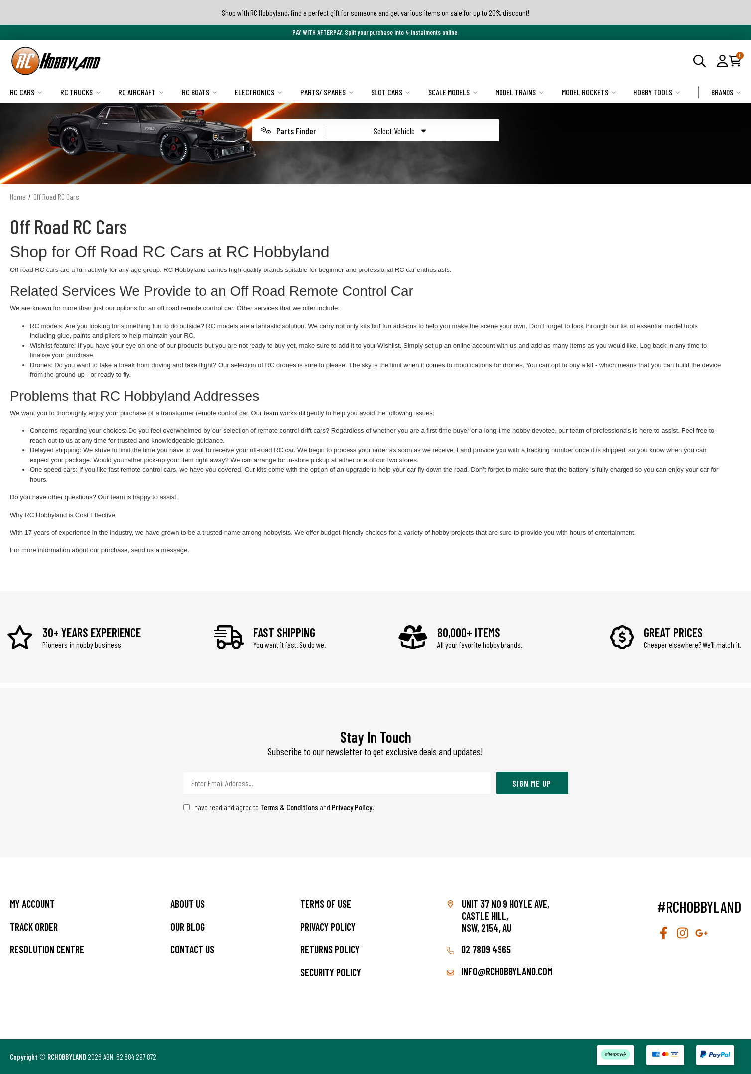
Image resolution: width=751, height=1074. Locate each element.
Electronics (258, 92)
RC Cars (26, 92)
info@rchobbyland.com (500, 971)
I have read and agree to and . (278, 807)
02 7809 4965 (479, 949)
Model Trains (519, 92)
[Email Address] (337, 783)
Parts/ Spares (327, 92)
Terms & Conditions (289, 807)
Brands (726, 92)
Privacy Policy (352, 807)
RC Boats (199, 92)
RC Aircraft (141, 92)
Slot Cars (390, 92)
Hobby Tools (656, 92)
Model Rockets (589, 92)
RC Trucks (80, 92)
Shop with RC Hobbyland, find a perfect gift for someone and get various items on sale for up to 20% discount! (376, 12)
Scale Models (453, 92)
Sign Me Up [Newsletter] (531, 783)
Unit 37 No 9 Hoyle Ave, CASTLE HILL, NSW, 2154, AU (505, 916)
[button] (722, 60)
